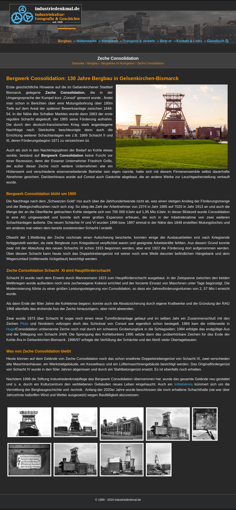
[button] (227, 40)
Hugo (10, 329)
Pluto (24, 324)
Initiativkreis (183, 384)
